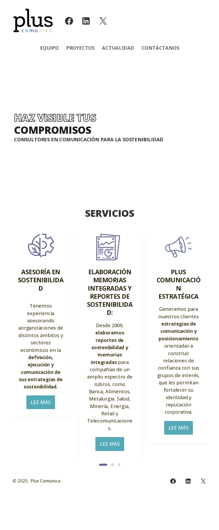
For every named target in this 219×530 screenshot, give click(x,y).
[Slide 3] (119, 482)
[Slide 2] (112, 482)
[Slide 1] (103, 482)
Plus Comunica (45, 500)
